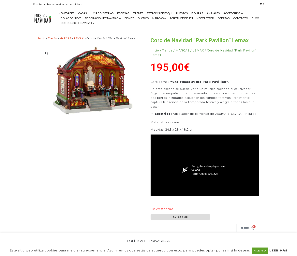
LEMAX (79, 38)
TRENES (138, 13)
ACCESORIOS (231, 13)
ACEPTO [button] (260, 250)
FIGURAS (197, 13)
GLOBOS (143, 18)
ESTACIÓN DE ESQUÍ (159, 13)
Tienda (52, 38)
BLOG (255, 18)
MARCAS (158, 18)
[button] (47, 53)
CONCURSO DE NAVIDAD (76, 23)
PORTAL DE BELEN (181, 18)
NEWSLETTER (205, 18)
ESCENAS (123, 13)
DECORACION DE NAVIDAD (101, 18)
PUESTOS (182, 13)
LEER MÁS (278, 250)
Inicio (41, 38)
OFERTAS (224, 18)
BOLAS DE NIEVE (71, 18)
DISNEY (129, 18)
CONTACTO (240, 18)
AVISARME (180, 217)
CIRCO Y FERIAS (103, 13)
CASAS (82, 13)
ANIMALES (213, 13)
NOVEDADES (66, 13)
